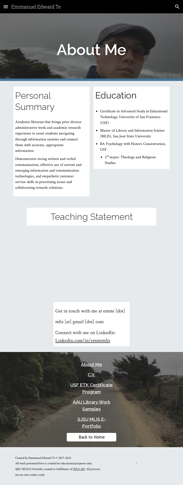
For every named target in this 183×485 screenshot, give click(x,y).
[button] (5, 6)
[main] (91, 47)
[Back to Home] (91, 437)
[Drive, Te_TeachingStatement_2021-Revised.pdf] (91, 258)
